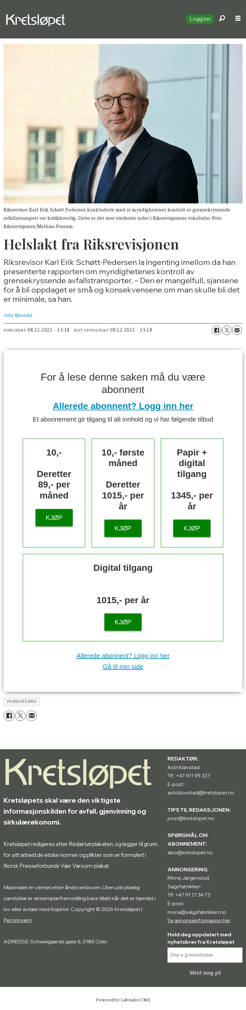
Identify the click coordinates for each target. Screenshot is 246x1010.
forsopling (22, 702)
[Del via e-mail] (237, 330)
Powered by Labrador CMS (123, 1000)
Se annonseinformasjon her (199, 920)
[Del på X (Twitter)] (227, 330)
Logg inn (200, 18)
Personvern (18, 920)
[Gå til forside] (90, 19)
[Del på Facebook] (216, 330)
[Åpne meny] (238, 19)
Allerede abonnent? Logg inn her (123, 406)
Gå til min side (123, 666)
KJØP (54, 517)
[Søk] (222, 19)
